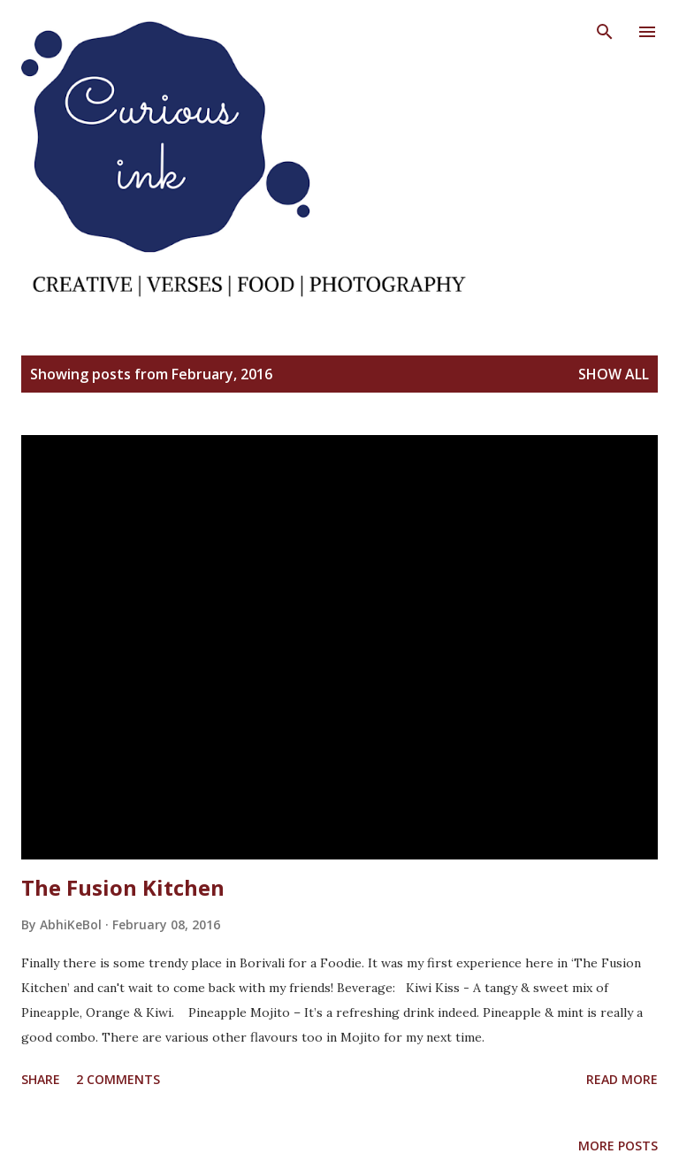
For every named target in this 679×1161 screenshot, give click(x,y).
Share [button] (40, 1079)
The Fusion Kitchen (123, 887)
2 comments (118, 1079)
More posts (618, 1145)
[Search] (604, 31)
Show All (613, 374)
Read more (622, 1079)
